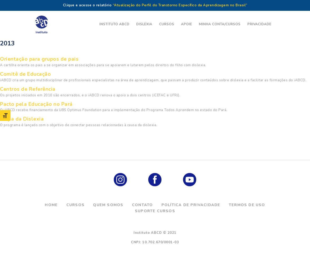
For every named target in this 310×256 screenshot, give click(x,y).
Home (51, 204)
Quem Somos (108, 204)
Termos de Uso (247, 204)
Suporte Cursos (155, 211)
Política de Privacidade (190, 204)
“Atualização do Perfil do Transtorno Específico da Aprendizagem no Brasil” (180, 5)
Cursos (75, 204)
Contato (142, 204)
